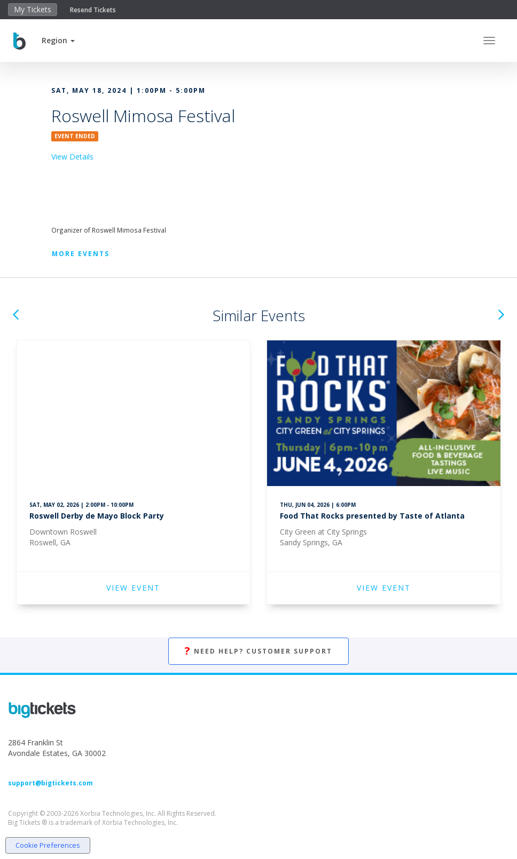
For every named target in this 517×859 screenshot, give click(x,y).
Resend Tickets (93, 9)
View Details (72, 157)
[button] (58, 40)
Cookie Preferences (47, 845)
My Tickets (32, 9)
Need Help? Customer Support (258, 651)
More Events (80, 253)
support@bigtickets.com (50, 783)
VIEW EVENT (133, 588)
